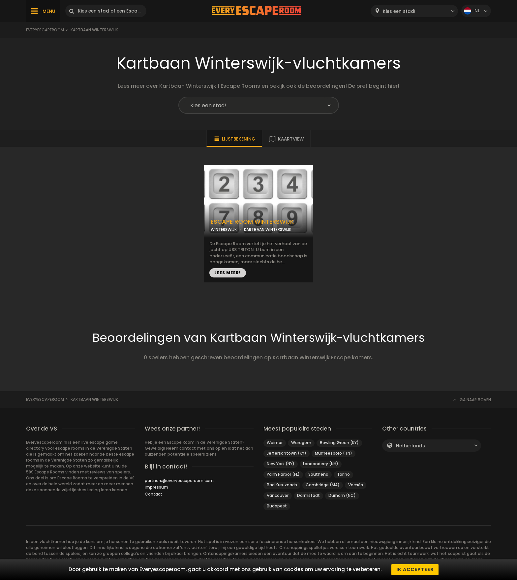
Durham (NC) (342, 495)
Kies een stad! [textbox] (399, 11)
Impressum (156, 487)
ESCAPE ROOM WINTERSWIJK (252, 221)
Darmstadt (308, 495)
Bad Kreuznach (282, 485)
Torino (343, 474)
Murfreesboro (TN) (333, 453)
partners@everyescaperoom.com (179, 480)
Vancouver (278, 495)
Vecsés (355, 485)
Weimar (275, 442)
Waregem (301, 442)
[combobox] (414, 11)
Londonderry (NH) (320, 464)
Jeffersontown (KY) (286, 453)
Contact (153, 494)
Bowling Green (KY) (339, 442)
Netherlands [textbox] (410, 446)
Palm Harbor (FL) (283, 474)
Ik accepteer (415, 569)
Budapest (277, 506)
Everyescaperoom (45, 30)
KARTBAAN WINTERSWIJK (267, 229)
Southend (318, 474)
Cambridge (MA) (323, 485)
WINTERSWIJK (224, 229)
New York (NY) (280, 464)
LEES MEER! (227, 272)
